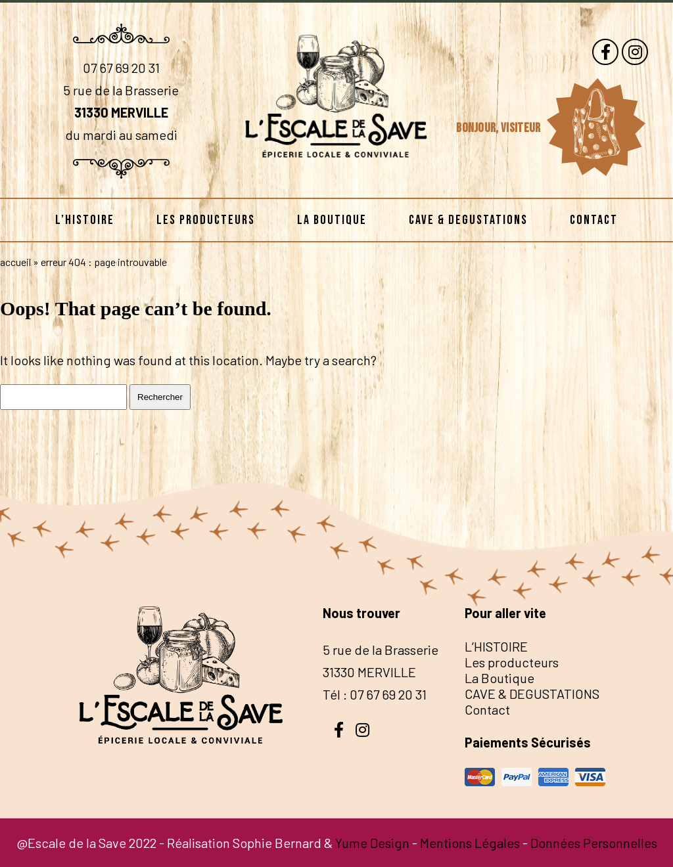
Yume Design (372, 843)
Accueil (15, 262)
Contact (594, 220)
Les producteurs (205, 220)
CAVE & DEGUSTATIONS (468, 220)
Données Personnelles (593, 843)
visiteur (522, 128)
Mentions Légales (470, 843)
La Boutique (332, 220)
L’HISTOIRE (84, 220)
